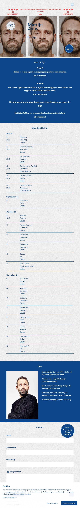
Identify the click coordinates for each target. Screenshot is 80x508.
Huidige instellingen (10, 497)
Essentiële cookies (52, 503)
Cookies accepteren (69, 503)
